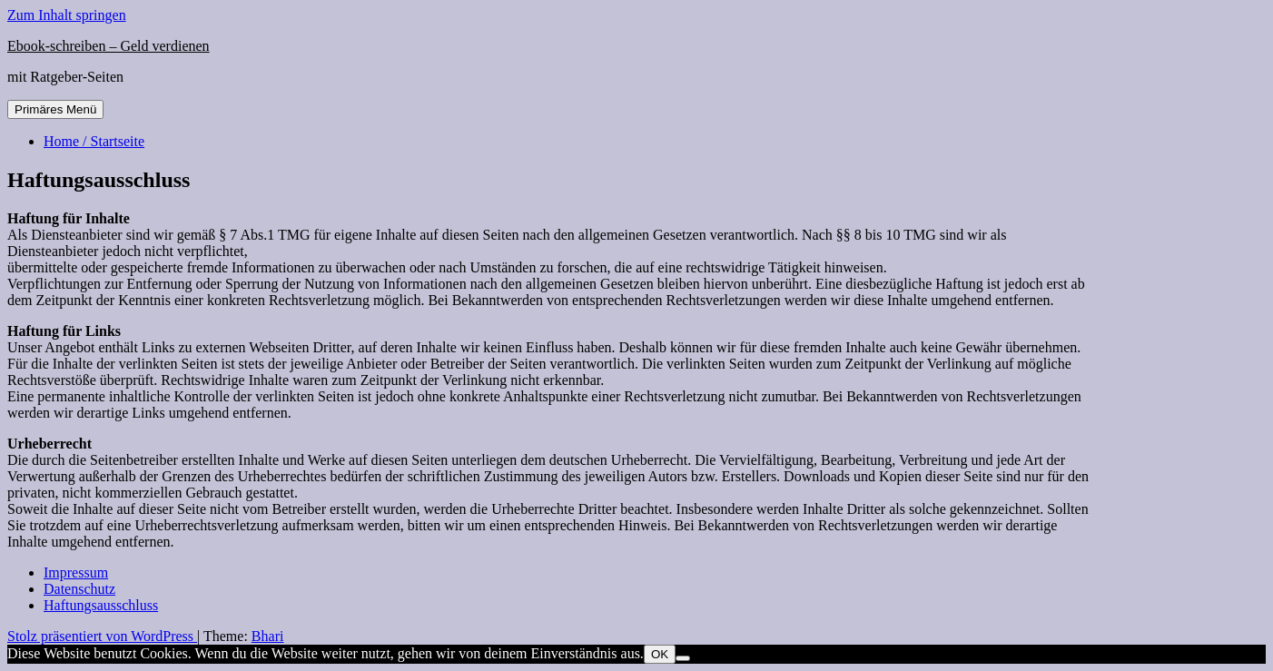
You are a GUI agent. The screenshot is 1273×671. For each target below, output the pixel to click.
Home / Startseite (94, 141)
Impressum (76, 572)
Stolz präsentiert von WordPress (102, 636)
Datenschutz (79, 589)
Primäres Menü (55, 109)
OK (659, 654)
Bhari (268, 636)
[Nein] (683, 658)
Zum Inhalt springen (66, 15)
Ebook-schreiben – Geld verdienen (108, 46)
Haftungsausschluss (101, 605)
